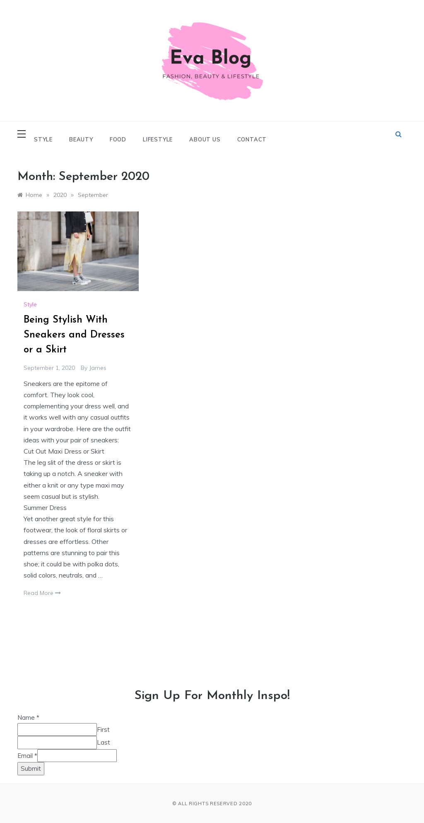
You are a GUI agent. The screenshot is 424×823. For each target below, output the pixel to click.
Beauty (81, 139)
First (103, 729)
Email (27, 756)
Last (103, 742)
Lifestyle (158, 139)
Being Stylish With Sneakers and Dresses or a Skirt (74, 335)
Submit (31, 768)
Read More (42, 593)
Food (118, 139)
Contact (252, 139)
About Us (204, 139)
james (97, 367)
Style (43, 139)
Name (28, 717)
